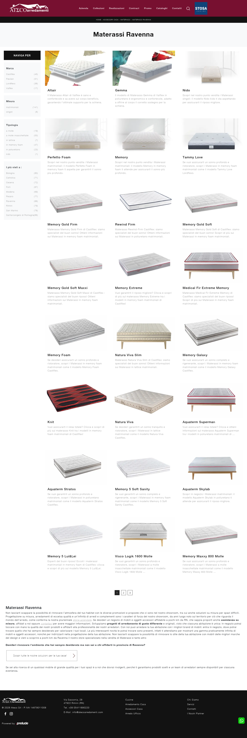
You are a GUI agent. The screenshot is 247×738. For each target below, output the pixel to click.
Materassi (125, 20)
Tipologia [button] (12, 125)
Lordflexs (10, 83)
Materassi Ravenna (141, 20)
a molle (10, 131)
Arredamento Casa (135, 704)
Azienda (83, 8)
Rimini (9, 205)
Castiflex (10, 74)
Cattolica (10, 177)
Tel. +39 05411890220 (76, 707)
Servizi (190, 704)
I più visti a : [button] (14, 167)
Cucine (129, 699)
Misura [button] (10, 101)
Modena (10, 191)
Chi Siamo (193, 699)
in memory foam (14, 144)
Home (98, 20)
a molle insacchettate (17, 135)
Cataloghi (161, 8)
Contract (134, 8)
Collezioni (98, 8)
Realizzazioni (116, 8)
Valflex (9, 88)
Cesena (10, 182)
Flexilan (10, 79)
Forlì (8, 187)
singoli (9, 112)
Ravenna (10, 201)
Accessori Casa (110, 20)
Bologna (10, 173)
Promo (148, 8)
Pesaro (9, 196)
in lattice (10, 140)
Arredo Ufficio (133, 713)
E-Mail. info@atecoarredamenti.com (83, 712)
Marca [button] (10, 68)
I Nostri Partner (195, 713)
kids (8, 154)
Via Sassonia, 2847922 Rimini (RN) (74, 701)
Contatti (177, 8)
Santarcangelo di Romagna (20, 215)
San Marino (12, 210)
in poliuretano (13, 149)
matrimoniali (12, 107)
